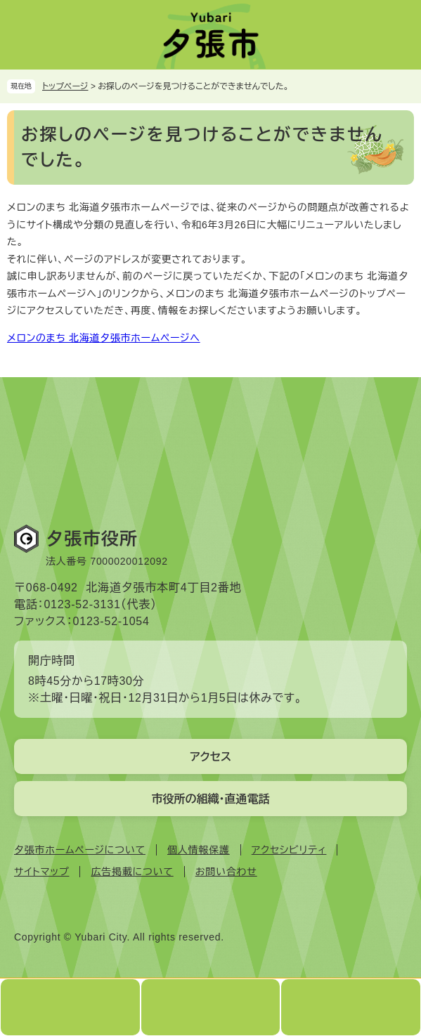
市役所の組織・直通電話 (211, 799)
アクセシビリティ (289, 849)
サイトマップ (41, 871)
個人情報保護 (198, 849)
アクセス (210, 757)
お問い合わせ (226, 871)
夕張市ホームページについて (79, 849)
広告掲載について (132, 871)
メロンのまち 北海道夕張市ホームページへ (103, 337)
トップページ (65, 86)
